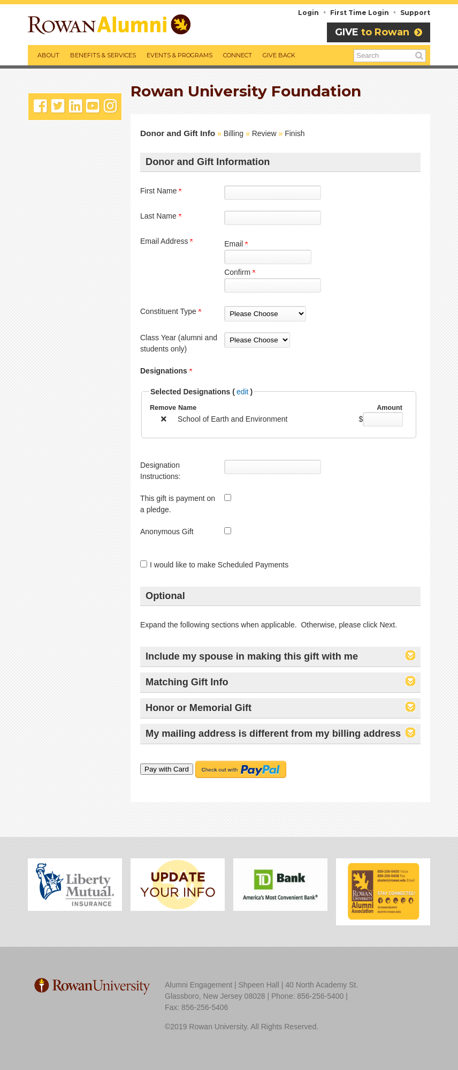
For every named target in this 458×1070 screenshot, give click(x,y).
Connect (237, 55)
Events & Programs (179, 55)
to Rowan (378, 32)
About (48, 55)
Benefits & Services (103, 55)
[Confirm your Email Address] (272, 285)
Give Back (279, 55)
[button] (410, 657)
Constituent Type (170, 311)
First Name (160, 190)
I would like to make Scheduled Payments (219, 564)
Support (415, 13)
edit (242, 391)
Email (236, 244)
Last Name (160, 216)
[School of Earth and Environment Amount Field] (383, 419)
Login (308, 13)
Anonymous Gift (167, 531)
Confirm (239, 272)
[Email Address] (267, 257)
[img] (163, 419)
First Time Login (359, 13)
